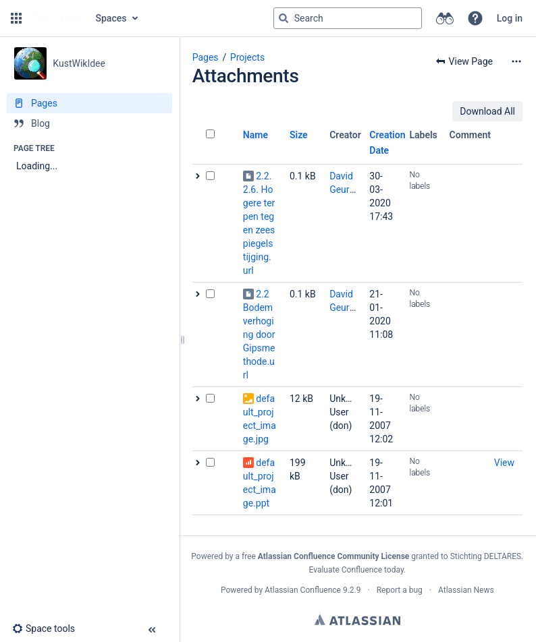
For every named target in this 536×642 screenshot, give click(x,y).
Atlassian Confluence (303, 590)
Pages (205, 57)
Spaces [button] (111, 18)
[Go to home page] (57, 18)
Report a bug (400, 590)
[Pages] (89, 103)
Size (299, 134)
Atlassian (357, 620)
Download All (487, 111)
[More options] (516, 61)
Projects (247, 57)
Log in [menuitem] (509, 18)
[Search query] (347, 18)
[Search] (283, 18)
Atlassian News (466, 590)
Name (255, 134)
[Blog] (89, 123)
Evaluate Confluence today (356, 570)
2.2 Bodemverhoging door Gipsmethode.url (259, 334)
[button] (16, 18)
